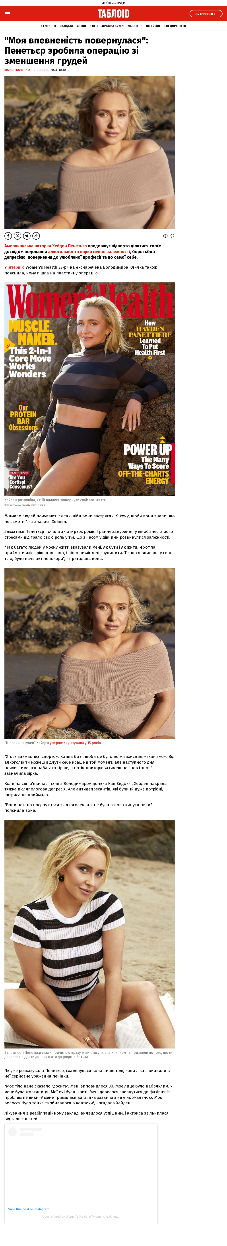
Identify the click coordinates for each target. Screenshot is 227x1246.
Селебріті (48, 26)
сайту (27, 505)
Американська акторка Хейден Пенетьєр (45, 245)
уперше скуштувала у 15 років (76, 743)
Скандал (66, 26)
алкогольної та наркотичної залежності (89, 251)
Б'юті (93, 26)
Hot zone (153, 26)
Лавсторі (135, 26)
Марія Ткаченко (17, 70)
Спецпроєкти (175, 26)
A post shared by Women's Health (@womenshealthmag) (81, 1216)
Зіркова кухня (112, 26)
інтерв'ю (16, 267)
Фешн (81, 26)
